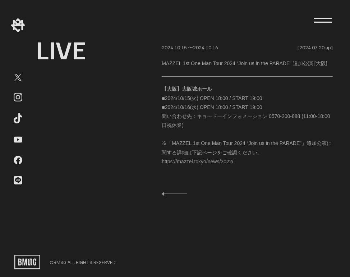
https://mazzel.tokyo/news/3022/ (197, 161)
